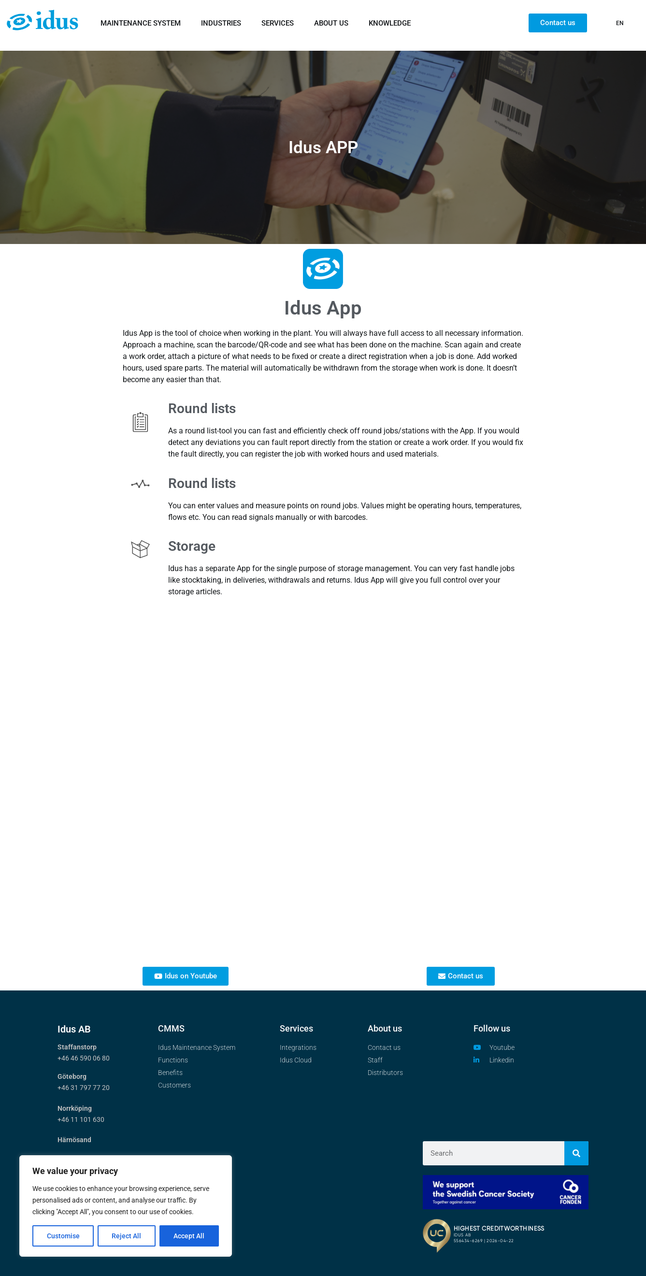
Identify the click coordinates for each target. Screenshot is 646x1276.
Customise (63, 1236)
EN (620, 23)
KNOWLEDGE (390, 23)
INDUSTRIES (221, 23)
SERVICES (277, 23)
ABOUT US (331, 23)
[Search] (576, 1153)
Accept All (189, 1236)
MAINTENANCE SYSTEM (140, 23)
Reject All (127, 1236)
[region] (125, 1206)
